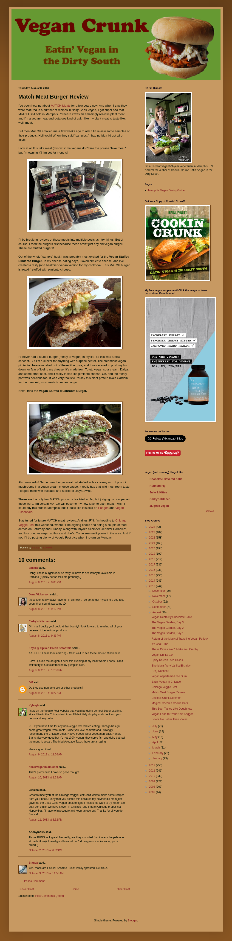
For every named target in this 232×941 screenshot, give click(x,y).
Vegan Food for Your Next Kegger (172, 714)
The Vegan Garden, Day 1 (168, 633)
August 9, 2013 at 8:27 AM (45, 693)
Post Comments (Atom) (49, 895)
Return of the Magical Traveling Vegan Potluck (180, 638)
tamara (33, 567)
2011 (152, 770)
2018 (152, 559)
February (158, 753)
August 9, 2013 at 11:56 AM (45, 754)
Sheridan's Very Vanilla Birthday (171, 665)
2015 (152, 575)
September (159, 607)
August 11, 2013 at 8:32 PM (45, 819)
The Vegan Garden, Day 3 (168, 622)
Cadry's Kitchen (39, 621)
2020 (152, 548)
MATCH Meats (60, 105)
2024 (152, 526)
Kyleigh (34, 705)
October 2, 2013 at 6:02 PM (45, 850)
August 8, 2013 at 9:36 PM (45, 635)
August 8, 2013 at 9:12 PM (45, 609)
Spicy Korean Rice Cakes (167, 660)
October (157, 601)
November (159, 596)
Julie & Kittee (158, 492)
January (157, 758)
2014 (152, 580)
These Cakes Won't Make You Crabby (175, 649)
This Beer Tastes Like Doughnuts (172, 708)
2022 (152, 537)
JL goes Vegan (159, 505)
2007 (152, 792)
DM (31, 682)
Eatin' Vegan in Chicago (166, 681)
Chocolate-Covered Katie (166, 479)
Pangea (103, 508)
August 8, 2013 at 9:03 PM (45, 582)
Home (75, 889)
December (159, 590)
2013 (152, 586)
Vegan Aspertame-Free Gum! (169, 676)
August (157, 612)
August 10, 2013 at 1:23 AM (45, 777)
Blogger (132, 920)
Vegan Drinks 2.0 (162, 654)
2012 (152, 765)
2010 (152, 776)
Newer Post (27, 889)
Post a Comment (34, 881)
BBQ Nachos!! (160, 671)
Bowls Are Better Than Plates (169, 719)
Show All (210, 511)
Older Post (123, 889)
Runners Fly (157, 485)
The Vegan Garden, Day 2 (168, 627)
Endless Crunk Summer (166, 697)
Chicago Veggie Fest (164, 687)
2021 (152, 543)
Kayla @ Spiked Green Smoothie (50, 648)
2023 (152, 532)
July (155, 726)
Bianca (33, 862)
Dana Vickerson (39, 594)
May (155, 737)
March (156, 747)
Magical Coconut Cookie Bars (170, 703)
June (155, 731)
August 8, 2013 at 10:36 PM (45, 670)
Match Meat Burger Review (168, 692)
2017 (152, 564)
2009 (152, 781)
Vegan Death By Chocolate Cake (172, 617)
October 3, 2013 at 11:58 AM (46, 873)
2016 (152, 569)
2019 (152, 553)
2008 (152, 786)
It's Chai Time (160, 644)
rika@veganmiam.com (43, 767)
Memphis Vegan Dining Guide (166, 190)
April (155, 742)
